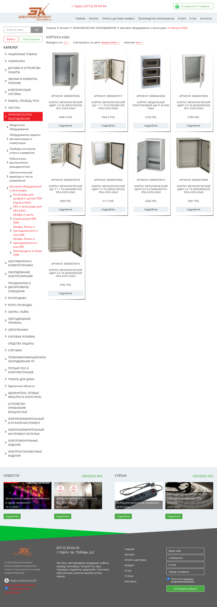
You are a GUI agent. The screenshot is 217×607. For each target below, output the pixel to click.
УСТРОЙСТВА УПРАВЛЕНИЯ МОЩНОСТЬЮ (17, 408)
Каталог (94, 18)
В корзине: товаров (196, 6)
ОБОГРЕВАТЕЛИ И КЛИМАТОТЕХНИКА (20, 263)
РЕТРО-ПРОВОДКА (20, 305)
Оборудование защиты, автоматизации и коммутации (25, 139)
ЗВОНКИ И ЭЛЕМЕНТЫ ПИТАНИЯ (22, 81)
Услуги (182, 18)
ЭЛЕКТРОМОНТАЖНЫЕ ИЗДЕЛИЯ (23, 442)
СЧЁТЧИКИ (15, 350)
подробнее (65, 125)
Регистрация (31, 39)
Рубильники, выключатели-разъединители (20, 162)
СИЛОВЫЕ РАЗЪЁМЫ (21, 336)
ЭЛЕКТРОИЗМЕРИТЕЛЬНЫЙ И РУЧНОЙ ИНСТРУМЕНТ (25, 421)
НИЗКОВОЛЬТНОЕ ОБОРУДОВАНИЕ (20, 116)
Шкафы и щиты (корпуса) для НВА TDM (25, 218)
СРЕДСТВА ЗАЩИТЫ (21, 343)
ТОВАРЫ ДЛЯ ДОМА (21, 379)
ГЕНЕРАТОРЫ (16, 61)
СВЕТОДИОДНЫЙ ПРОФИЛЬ (19, 321)
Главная (80, 18)
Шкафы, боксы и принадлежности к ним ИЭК (25, 230)
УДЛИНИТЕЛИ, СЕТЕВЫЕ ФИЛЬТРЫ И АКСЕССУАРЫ (24, 395)
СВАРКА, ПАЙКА (18, 312)
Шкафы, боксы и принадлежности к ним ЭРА (25, 242)
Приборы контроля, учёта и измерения (23, 151)
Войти (11, 39)
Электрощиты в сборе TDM (27, 253)
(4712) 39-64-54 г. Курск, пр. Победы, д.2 (75, 550)
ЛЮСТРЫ (14, 107)
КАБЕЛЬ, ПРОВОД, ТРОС (23, 100)
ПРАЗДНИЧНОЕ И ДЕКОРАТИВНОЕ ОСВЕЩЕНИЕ (19, 287)
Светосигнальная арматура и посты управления (21, 176)
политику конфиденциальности (183, 580)
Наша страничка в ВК (23, 580)
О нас (193, 18)
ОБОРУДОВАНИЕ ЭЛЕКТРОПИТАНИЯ (20, 274)
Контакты (206, 18)
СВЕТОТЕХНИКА (18, 329)
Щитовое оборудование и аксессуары (26, 188)
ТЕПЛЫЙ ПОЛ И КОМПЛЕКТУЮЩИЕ (21, 370)
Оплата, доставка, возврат (118, 18)
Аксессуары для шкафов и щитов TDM (27, 196)
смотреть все (92, 475)
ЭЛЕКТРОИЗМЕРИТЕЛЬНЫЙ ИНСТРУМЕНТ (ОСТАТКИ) (25, 432)
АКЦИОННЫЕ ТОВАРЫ (22, 54)
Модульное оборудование (19, 127)
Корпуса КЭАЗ (22, 202)
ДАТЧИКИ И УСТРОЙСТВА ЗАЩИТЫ (24, 70)
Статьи (129, 576)
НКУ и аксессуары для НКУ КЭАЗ (27, 208)
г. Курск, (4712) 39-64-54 (89, 6)
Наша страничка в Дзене (20, 584)
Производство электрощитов (156, 18)
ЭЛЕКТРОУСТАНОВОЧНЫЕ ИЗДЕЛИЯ (25, 453)
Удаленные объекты (21, 386)
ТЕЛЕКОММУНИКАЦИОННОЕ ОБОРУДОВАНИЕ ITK (25, 359)
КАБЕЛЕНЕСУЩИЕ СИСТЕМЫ (19, 92)
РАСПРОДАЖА (17, 298)
